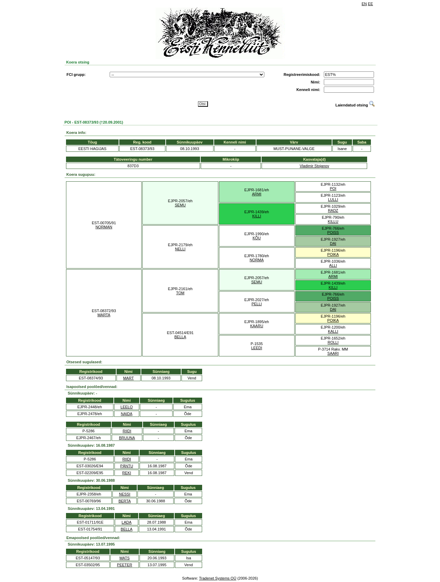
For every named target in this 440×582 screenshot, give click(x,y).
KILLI (256, 216)
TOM (180, 293)
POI (333, 188)
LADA (127, 522)
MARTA (103, 315)
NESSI (124, 494)
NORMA (257, 260)
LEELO (127, 407)
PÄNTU (126, 466)
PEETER (124, 565)
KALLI (333, 331)
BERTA (125, 501)
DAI (333, 243)
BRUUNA (127, 438)
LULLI (333, 199)
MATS (124, 558)
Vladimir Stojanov (314, 166)
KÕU (257, 238)
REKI (126, 473)
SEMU (180, 205)
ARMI (257, 194)
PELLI (257, 304)
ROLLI (333, 342)
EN (364, 4)
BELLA (180, 337)
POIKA (333, 254)
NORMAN (104, 227)
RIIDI (127, 431)
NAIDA (126, 414)
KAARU (256, 326)
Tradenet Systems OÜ (217, 578)
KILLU (333, 221)
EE (370, 4)
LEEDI (256, 348)
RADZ (333, 210)
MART (128, 378)
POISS (333, 232)
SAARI (333, 353)
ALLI (333, 265)
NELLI (180, 249)
